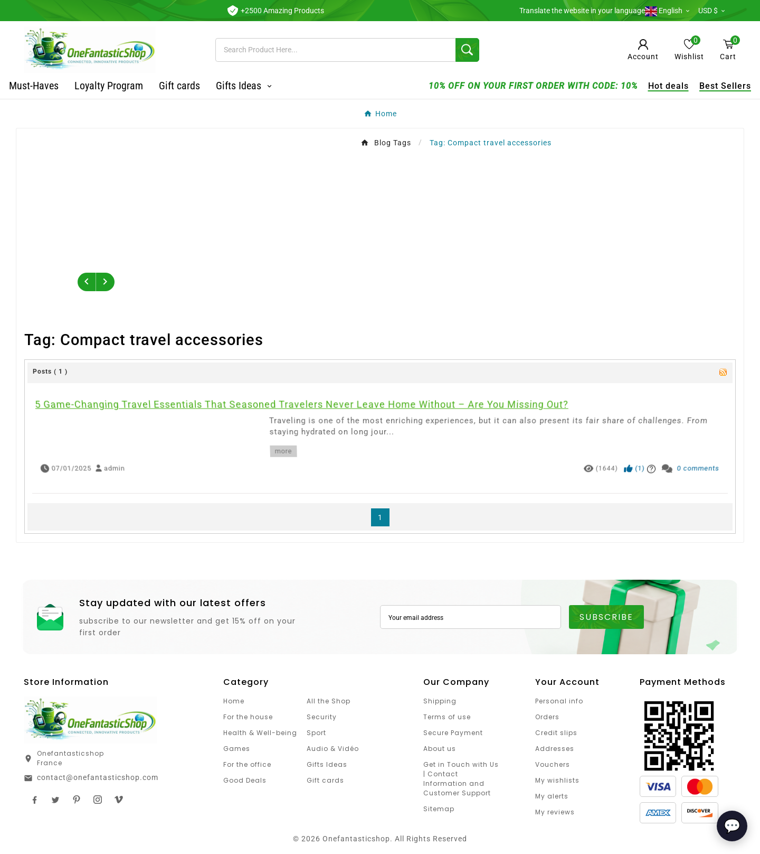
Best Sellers (710, 86)
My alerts (551, 796)
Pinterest (76, 799)
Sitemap (438, 808)
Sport (316, 732)
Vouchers (552, 764)
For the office (247, 764)
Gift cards (325, 780)
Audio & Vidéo (333, 748)
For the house (248, 716)
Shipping (440, 701)
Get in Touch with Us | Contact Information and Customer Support (461, 778)
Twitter (55, 799)
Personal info (559, 701)
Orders (547, 716)
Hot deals (653, 86)
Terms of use (447, 716)
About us (439, 748)
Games (236, 748)
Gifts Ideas (327, 764)
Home (233, 701)
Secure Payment (453, 732)
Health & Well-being (260, 732)
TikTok (118, 799)
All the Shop (328, 701)
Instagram (97, 799)
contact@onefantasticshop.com (97, 777)
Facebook (34, 799)
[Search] (335, 50)
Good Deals (245, 780)
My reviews (555, 811)
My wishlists (557, 780)
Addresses (554, 748)
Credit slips (556, 732)
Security (322, 716)
